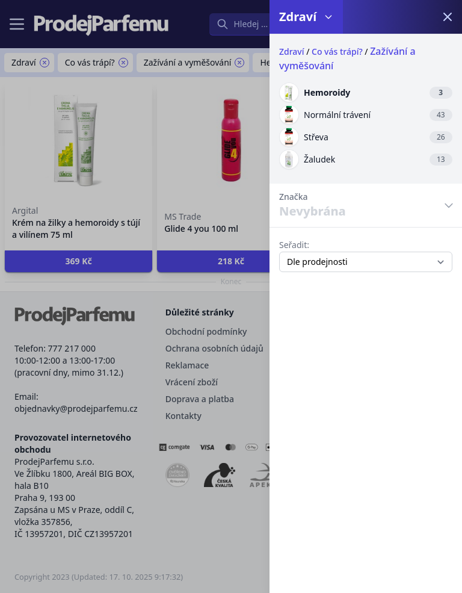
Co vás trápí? (337, 51)
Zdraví (291, 51)
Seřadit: (294, 244)
